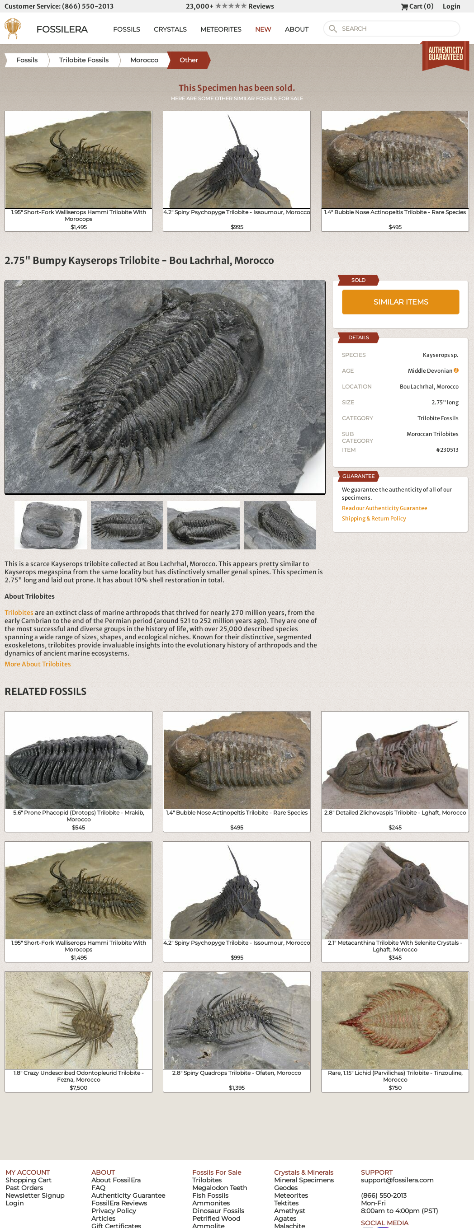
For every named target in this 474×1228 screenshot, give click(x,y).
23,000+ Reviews (230, 6)
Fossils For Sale (216, 1172)
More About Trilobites (38, 664)
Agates (285, 1218)
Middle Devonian (433, 370)
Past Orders (24, 1188)
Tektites (286, 1203)
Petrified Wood (216, 1218)
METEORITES (221, 29)
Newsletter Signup (34, 1195)
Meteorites (291, 1195)
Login (451, 6)
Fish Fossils (210, 1195)
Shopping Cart (28, 1180)
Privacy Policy (113, 1211)
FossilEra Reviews (119, 1203)
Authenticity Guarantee (128, 1195)
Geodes (286, 1188)
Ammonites (211, 1203)
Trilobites (19, 613)
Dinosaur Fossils (218, 1211)
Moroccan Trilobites (433, 434)
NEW (263, 29)
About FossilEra (116, 1180)
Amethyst (289, 1211)
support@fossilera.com (397, 1180)
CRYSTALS (170, 29)
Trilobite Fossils (438, 418)
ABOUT (296, 29)
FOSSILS (126, 29)
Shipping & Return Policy (374, 518)
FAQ (98, 1188)
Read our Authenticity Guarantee (384, 508)
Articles (103, 1218)
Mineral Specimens (304, 1180)
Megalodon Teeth (219, 1188)
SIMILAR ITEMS (401, 302)
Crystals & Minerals (303, 1172)
